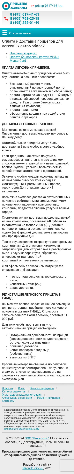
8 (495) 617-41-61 (24, 14)
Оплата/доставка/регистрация (21, 394)
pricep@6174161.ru (49, 6)
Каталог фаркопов (14, 391)
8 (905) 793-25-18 (24, 18)
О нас (21, 388)
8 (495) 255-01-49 (24, 23)
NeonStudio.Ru (32, 468)
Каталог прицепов (42, 388)
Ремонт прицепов (48, 397)
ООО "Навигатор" (37, 438)
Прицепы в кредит (23, 53)
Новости (7, 388)
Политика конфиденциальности (21, 429)
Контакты (8, 400)
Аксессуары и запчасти (17, 397)
